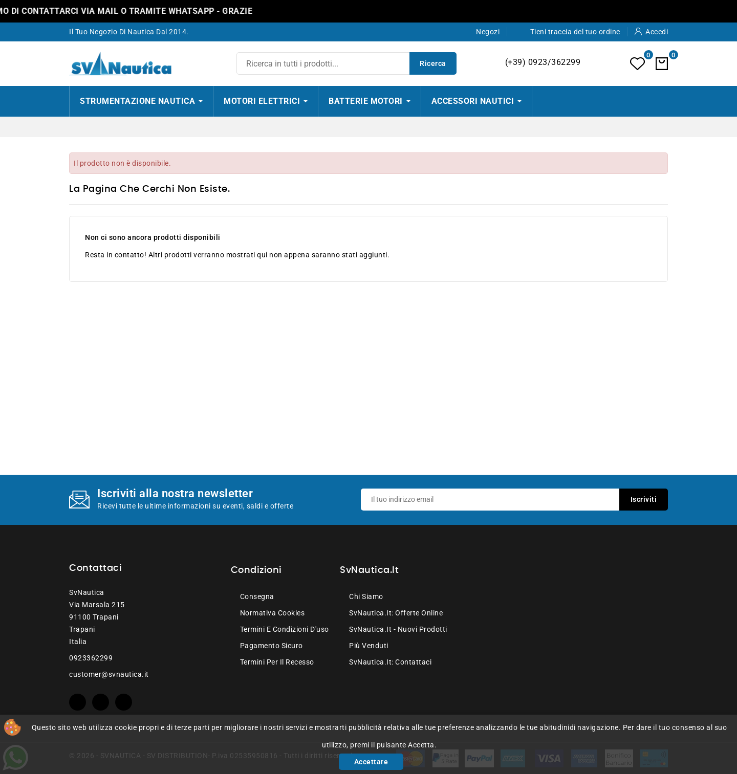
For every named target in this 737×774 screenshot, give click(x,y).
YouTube (100, 702)
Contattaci (95, 568)
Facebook (77, 702)
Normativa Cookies (272, 613)
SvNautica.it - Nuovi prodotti (398, 629)
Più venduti (368, 646)
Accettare (371, 762)
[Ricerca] (346, 63)
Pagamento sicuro (271, 646)
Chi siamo (366, 596)
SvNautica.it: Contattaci (390, 662)
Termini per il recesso (277, 662)
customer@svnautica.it (109, 674)
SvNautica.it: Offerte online (396, 613)
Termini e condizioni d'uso (284, 629)
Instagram (123, 702)
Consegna (257, 596)
